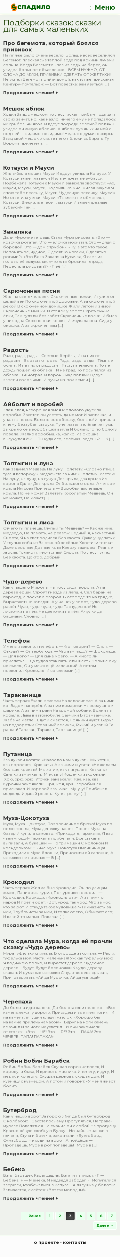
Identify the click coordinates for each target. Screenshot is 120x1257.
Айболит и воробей (33, 404)
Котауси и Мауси (28, 168)
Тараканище (22, 695)
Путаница (17, 754)
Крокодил (18, 882)
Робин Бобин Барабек (36, 1060)
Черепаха (17, 1001)
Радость (15, 350)
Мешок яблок (23, 108)
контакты (74, 1242)
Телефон (16, 640)
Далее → (105, 1225)
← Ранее (32, 1216)
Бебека (14, 1169)
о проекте (46, 1242)
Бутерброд (19, 1110)
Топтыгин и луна (28, 463)
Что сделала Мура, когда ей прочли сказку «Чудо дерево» (58, 944)
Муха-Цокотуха (26, 818)
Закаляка (17, 231)
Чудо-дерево (23, 581)
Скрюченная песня (31, 291)
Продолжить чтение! (30, 92)
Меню (102, 8)
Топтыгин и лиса (28, 522)
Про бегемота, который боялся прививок (51, 46)
